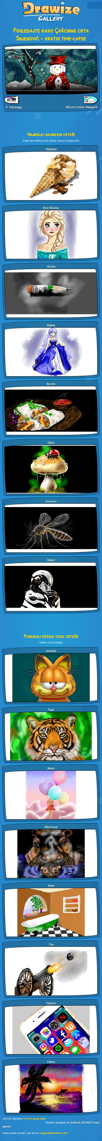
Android (75, 1122)
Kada (51, 885)
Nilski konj (51, 827)
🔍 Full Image (13, 107)
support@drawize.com (53, 1133)
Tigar (51, 709)
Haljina (51, 325)
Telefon (51, 1003)
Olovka (51, 266)
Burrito (51, 384)
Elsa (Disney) (51, 207)
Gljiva (51, 442)
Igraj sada (39, 1118)
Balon (51, 768)
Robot (51, 560)
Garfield (51, 651)
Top (51, 944)
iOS (83, 1122)
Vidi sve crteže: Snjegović (82, 107)
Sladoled (51, 149)
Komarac (51, 501)
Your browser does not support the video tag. (51, 69)
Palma (51, 1061)
